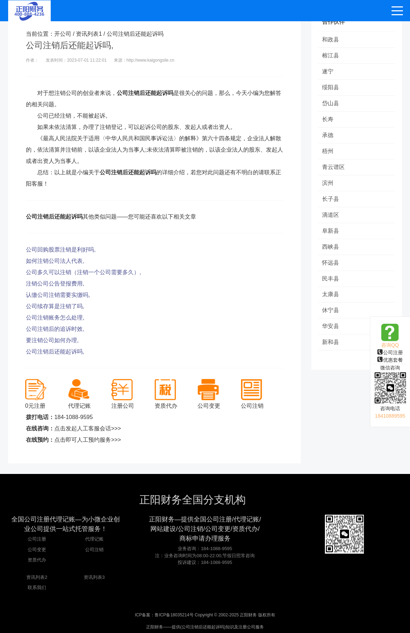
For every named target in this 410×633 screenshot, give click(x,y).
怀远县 (330, 263)
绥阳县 (330, 87)
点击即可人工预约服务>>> (87, 440)
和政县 (330, 39)
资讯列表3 (94, 577)
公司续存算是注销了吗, (55, 306)
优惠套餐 (390, 360)
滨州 (327, 183)
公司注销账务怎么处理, (55, 318)
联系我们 (37, 587)
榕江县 (330, 55)
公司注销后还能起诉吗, (55, 352)
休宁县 (330, 310)
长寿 (327, 119)
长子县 (330, 199)
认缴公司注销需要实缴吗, (58, 295)
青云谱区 (333, 167)
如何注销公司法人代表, (55, 261)
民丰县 (330, 279)
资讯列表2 (36, 577)
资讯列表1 (89, 34)
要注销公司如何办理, (52, 340)
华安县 (330, 326)
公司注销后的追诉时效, (55, 329)
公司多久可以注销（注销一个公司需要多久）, (83, 272)
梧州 (327, 151)
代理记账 (94, 539)
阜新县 (330, 231)
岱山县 (330, 103)
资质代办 (37, 560)
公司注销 (94, 549)
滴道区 (330, 215)
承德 (327, 135)
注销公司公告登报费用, (55, 284)
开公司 (62, 34)
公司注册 (390, 352)
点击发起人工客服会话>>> (87, 428)
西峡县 (330, 247)
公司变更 (37, 549)
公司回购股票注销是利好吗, (60, 250)
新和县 (330, 342)
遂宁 (327, 71)
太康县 (330, 295)
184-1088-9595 (73, 417)
